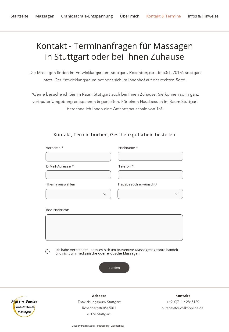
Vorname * (54, 148)
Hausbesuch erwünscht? (137, 184)
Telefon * (125, 166)
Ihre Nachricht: (57, 210)
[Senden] (114, 267)
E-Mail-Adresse (58, 166)
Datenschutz (117, 326)
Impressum (103, 326)
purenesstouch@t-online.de (182, 308)
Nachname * (128, 148)
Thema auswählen (60, 184)
